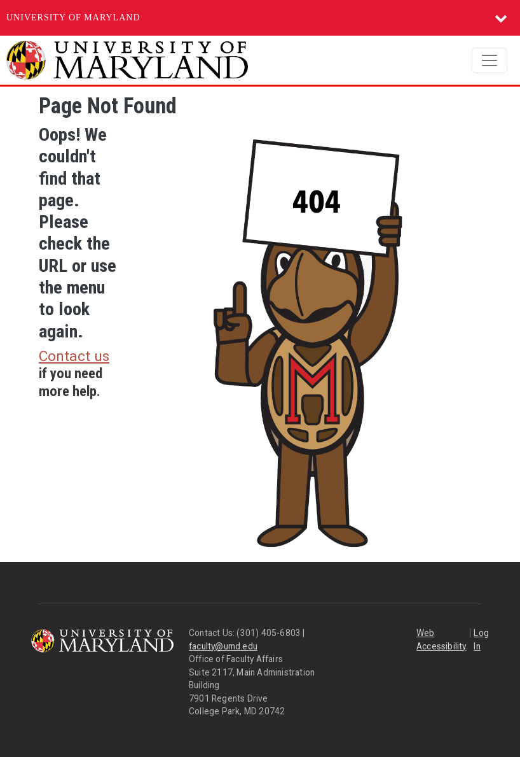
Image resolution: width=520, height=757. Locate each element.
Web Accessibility (441, 639)
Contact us (74, 356)
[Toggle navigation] (489, 60)
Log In (481, 639)
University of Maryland (73, 17)
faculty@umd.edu (223, 646)
